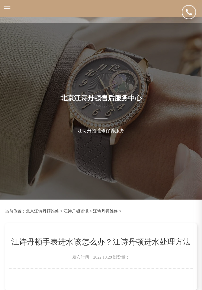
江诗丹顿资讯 (76, 211)
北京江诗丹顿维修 (42, 211)
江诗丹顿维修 (105, 211)
